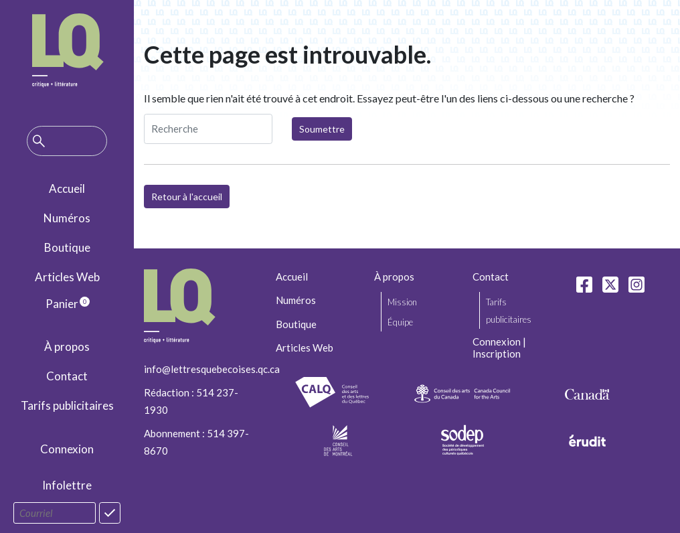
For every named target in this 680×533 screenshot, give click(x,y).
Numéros (67, 218)
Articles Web (67, 277)
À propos (67, 346)
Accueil (67, 188)
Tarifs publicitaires (67, 405)
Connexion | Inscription (499, 347)
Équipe (400, 322)
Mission (402, 302)
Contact (67, 376)
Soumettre (322, 129)
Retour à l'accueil (186, 196)
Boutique (67, 247)
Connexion (67, 449)
